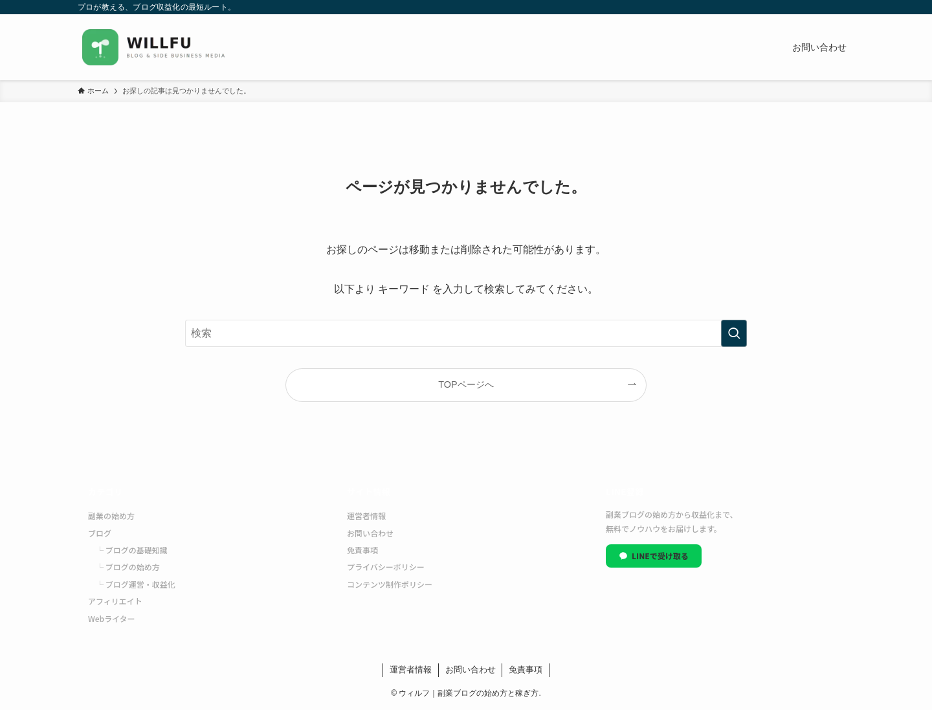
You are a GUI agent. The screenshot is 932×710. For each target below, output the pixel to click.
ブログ (99, 532)
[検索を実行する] (734, 333)
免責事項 (362, 549)
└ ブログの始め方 (128, 566)
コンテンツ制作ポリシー (389, 584)
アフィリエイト (115, 600)
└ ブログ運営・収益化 (135, 584)
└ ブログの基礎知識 (132, 549)
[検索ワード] (466, 333)
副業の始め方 (111, 515)
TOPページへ (465, 384)
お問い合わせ (370, 532)
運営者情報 (366, 515)
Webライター (111, 618)
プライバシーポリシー (386, 566)
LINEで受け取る (654, 555)
